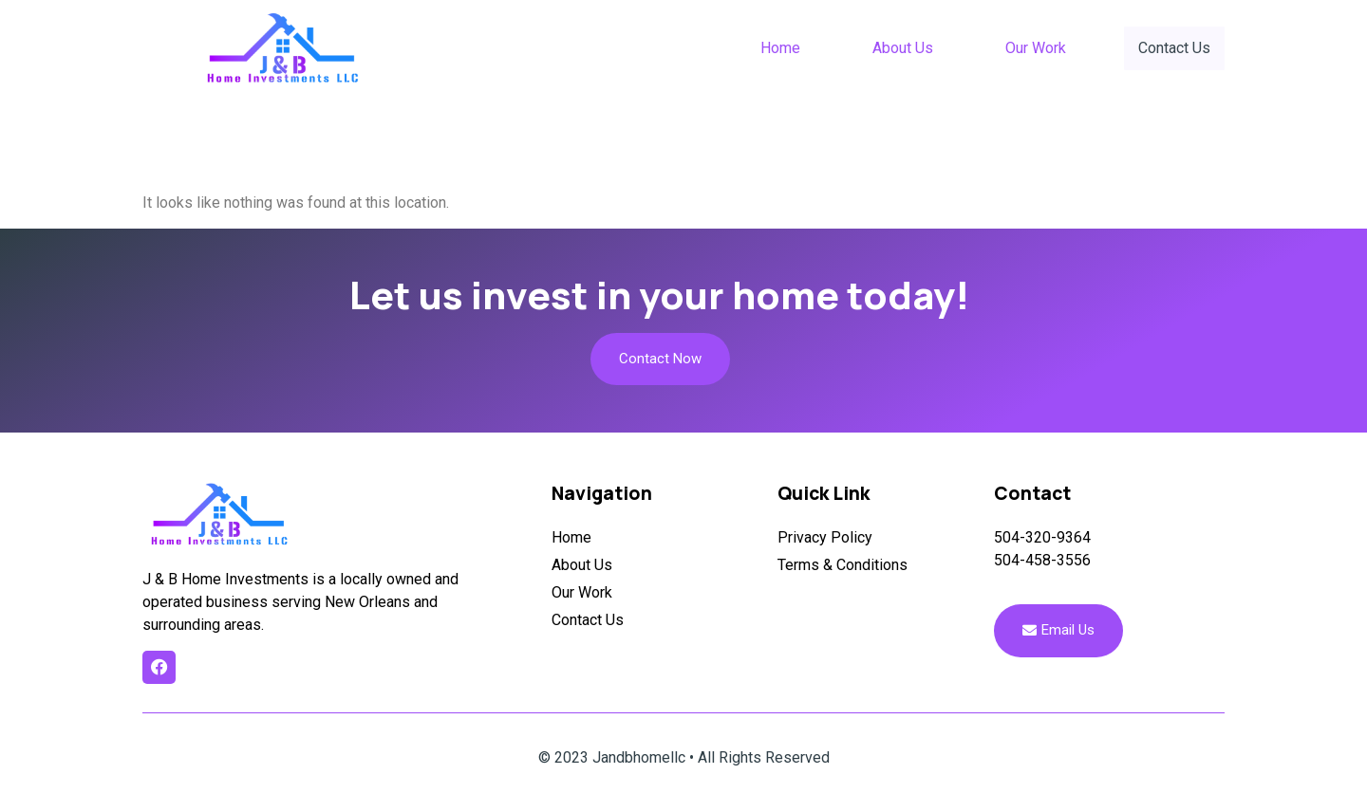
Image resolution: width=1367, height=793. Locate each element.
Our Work (1037, 48)
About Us (904, 48)
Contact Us (1175, 47)
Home (782, 48)
